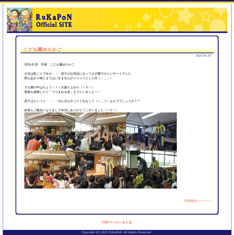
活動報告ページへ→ (199, 201)
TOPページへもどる (117, 222)
